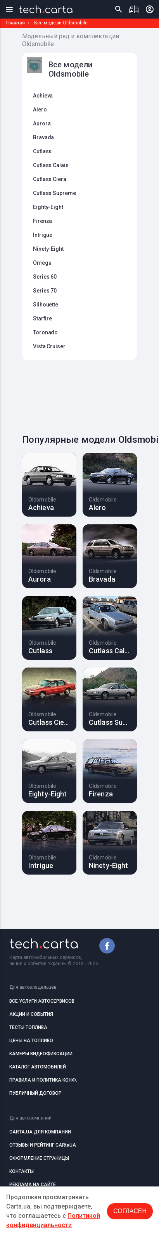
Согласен (130, 1211)
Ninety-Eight (48, 249)
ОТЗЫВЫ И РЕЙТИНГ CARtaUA (42, 1145)
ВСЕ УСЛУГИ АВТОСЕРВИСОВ (41, 1001)
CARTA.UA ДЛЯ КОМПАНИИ (40, 1132)
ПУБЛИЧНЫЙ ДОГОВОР (35, 1093)
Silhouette (45, 304)
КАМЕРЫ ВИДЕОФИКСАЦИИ (41, 1053)
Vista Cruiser (49, 346)
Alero (40, 109)
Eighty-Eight (48, 207)
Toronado (45, 332)
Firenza (42, 221)
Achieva (43, 95)
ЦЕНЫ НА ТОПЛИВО (31, 1040)
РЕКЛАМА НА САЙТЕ (32, 1184)
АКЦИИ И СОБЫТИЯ (31, 1014)
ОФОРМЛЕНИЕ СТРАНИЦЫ (39, 1158)
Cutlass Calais (51, 165)
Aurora (41, 123)
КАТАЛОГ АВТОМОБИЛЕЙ (37, 1067)
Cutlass (42, 151)
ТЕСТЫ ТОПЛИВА (28, 1027)
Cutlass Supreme (54, 193)
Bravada (43, 137)
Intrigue (42, 235)
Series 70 (45, 291)
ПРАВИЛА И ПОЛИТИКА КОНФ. (43, 1080)
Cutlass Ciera (49, 179)
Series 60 (45, 277)
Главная (15, 23)
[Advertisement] (87, 395)
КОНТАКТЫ (21, 1171)
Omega (42, 263)
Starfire (42, 318)
